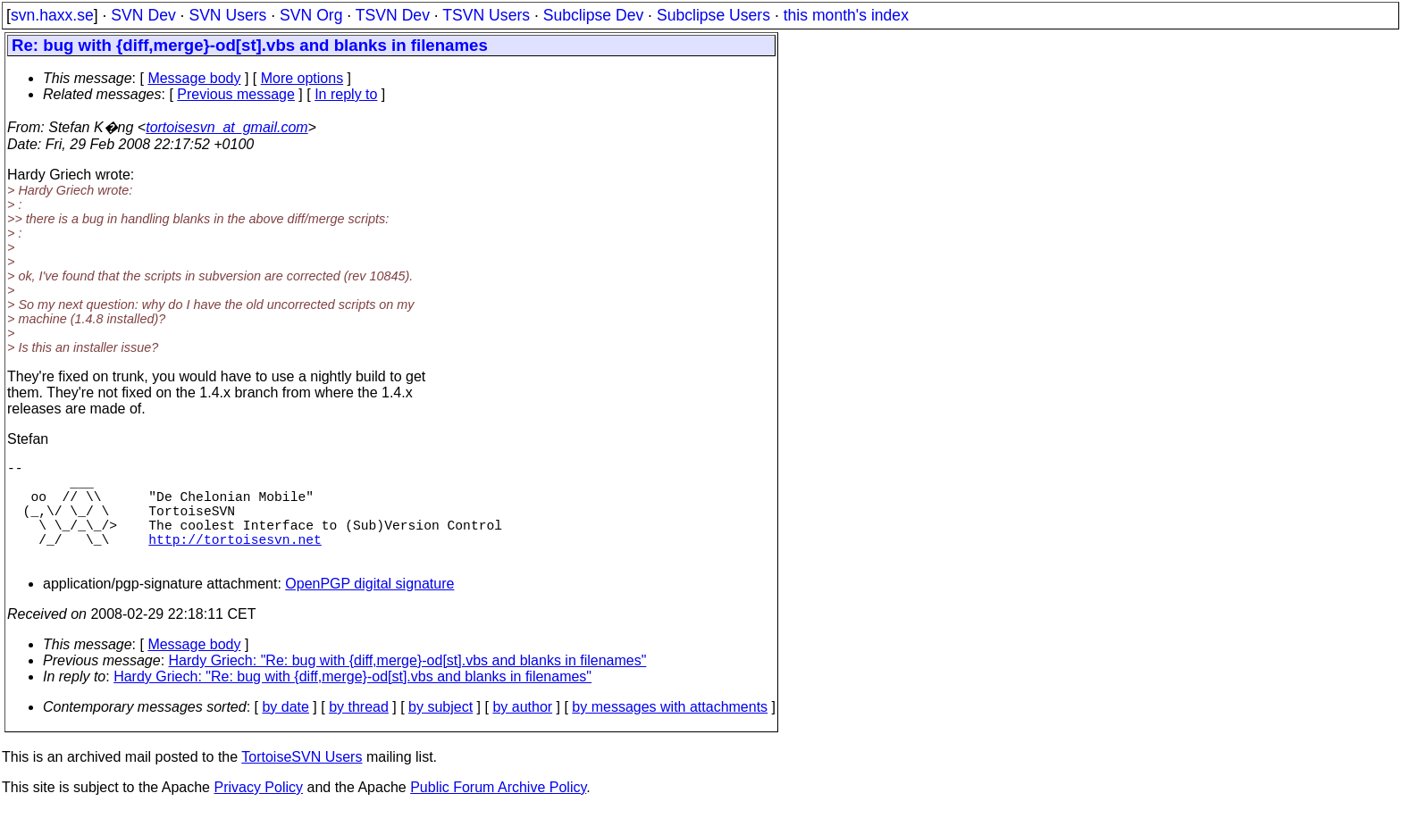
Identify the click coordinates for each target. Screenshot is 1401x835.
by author (522, 731)
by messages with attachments (670, 731)
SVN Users (227, 15)
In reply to (346, 94)
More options (302, 78)
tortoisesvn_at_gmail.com (226, 127)
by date (285, 731)
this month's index (846, 15)
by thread (359, 731)
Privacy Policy (258, 812)
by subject (440, 731)
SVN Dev (143, 15)
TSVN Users (486, 15)
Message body (193, 78)
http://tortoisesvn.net (234, 560)
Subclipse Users (713, 15)
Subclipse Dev (593, 15)
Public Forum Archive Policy (498, 812)
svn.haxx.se (52, 15)
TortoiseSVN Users (301, 781)
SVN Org (311, 15)
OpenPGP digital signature (369, 608)
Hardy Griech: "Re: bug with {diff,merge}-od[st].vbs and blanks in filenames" (408, 685)
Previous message (236, 94)
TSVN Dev (393, 15)
